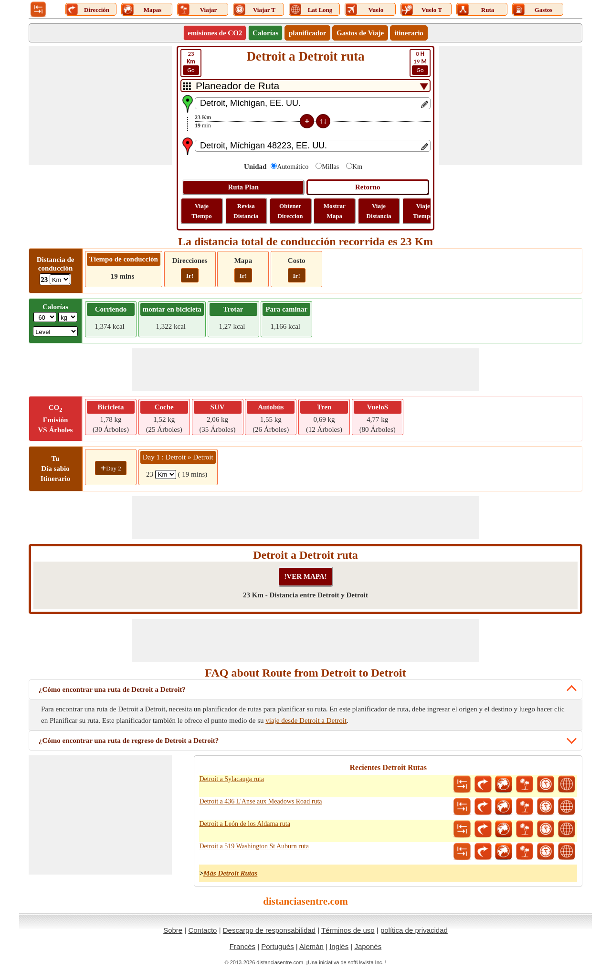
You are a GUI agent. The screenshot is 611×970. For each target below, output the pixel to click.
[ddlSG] (55, 331)
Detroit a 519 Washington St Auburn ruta (254, 846)
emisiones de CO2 (215, 33)
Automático (292, 166)
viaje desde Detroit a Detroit (306, 720)
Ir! (189, 275)
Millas (330, 166)
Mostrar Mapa (335, 210)
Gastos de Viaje (360, 33)
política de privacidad (414, 930)
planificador (307, 33)
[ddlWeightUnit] (67, 317)
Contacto (202, 930)
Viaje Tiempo (201, 210)
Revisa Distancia (245, 210)
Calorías (265, 33)
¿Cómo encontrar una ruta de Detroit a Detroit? (112, 689)
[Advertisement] (100, 105)
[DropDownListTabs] (305, 85)
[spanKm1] (165, 474)
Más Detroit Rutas (230, 873)
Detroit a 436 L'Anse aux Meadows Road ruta (260, 801)
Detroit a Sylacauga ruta (231, 778)
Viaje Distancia (379, 210)
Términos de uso (348, 930)
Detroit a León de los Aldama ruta (244, 823)
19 (420, 62)
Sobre (172, 930)
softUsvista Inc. (366, 962)
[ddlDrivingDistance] (60, 279)
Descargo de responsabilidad (269, 930)
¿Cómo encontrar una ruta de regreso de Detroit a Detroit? (129, 740)
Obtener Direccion (290, 210)
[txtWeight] (44, 317)
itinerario (408, 33)
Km (357, 166)
